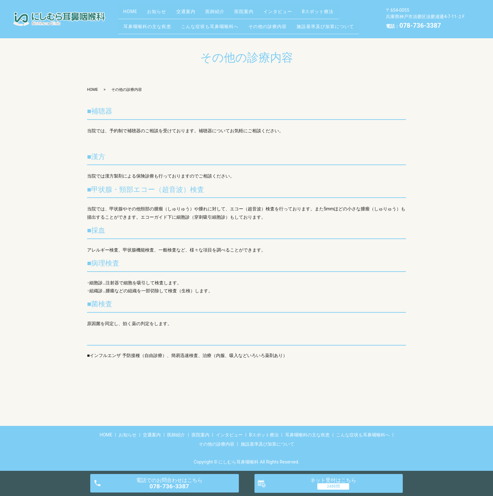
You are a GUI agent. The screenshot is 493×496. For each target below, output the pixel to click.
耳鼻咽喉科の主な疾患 (149, 23)
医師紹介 (227, 13)
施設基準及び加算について (337, 23)
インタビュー (297, 13)
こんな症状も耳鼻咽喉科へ (215, 23)
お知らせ (162, 13)
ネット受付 (333, 480)
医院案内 (259, 13)
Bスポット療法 (341, 13)
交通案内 (194, 13)
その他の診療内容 (276, 23)
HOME (132, 13)
